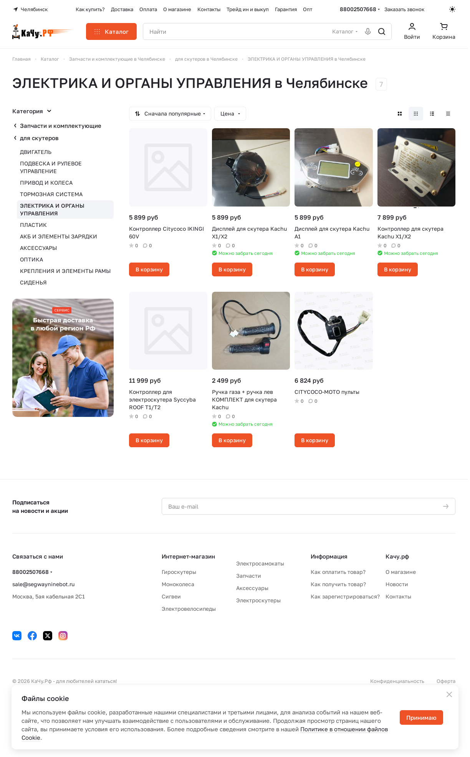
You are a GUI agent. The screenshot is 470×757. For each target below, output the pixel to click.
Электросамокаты (260, 563)
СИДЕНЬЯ (33, 282)
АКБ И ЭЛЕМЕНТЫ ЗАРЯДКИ (58, 236)
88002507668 (358, 9)
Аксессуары (252, 588)
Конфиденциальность (397, 681)
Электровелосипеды (189, 608)
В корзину (149, 269)
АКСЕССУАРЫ (38, 248)
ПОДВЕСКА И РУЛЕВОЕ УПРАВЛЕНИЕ (51, 167)
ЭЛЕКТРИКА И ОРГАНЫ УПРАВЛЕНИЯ (52, 209)
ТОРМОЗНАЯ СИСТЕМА (51, 194)
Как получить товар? (338, 584)
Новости (397, 584)
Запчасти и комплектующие (60, 125)
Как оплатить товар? (338, 572)
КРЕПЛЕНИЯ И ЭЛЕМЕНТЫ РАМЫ (65, 271)
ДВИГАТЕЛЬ (35, 152)
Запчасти (248, 575)
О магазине (401, 572)
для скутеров (39, 137)
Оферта (446, 681)
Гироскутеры (179, 572)
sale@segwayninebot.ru (43, 584)
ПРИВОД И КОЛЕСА (46, 182)
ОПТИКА (31, 259)
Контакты (398, 596)
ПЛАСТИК (33, 224)
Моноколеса (178, 584)
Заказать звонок (404, 9)
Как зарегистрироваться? (345, 596)
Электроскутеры (258, 600)
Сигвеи (171, 596)
